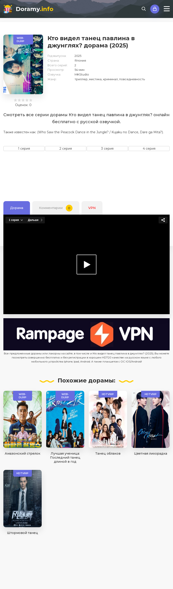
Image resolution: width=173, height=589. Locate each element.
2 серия (65, 149)
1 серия (24, 149)
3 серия (107, 149)
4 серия (149, 149)
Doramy (34, 9)
